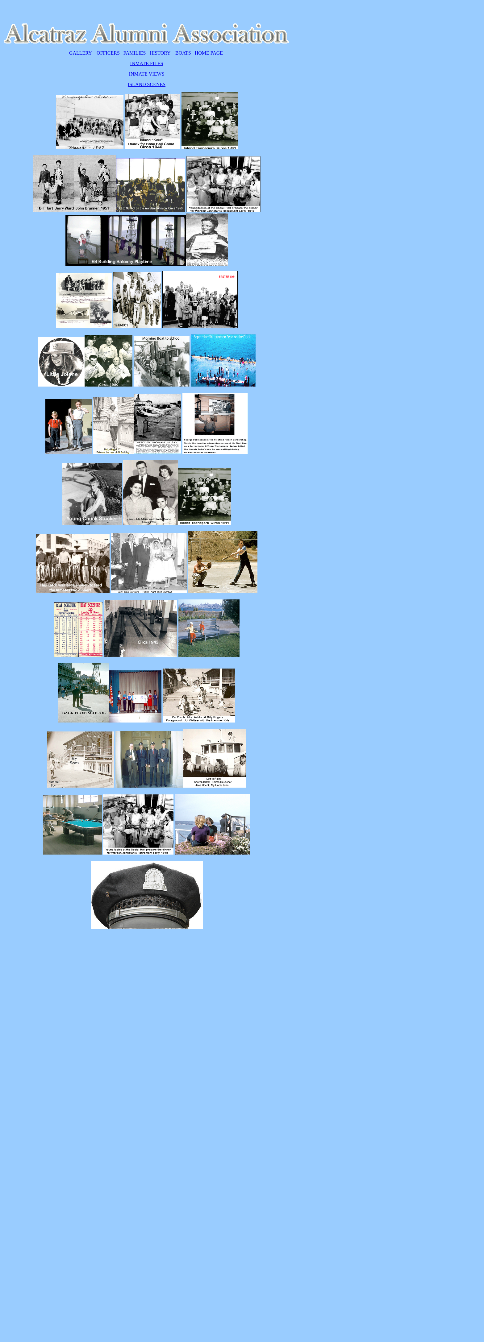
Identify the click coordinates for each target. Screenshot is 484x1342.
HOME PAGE (209, 53)
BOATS (183, 53)
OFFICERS (108, 53)
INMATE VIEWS (147, 74)
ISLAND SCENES (146, 84)
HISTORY (160, 53)
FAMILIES (134, 53)
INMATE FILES (146, 63)
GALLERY (80, 53)
